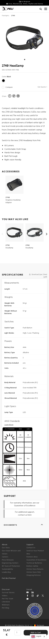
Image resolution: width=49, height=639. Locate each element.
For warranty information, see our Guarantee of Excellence (24, 504)
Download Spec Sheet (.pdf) (38, 275)
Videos (4, 595)
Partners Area (32, 557)
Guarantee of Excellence (36, 560)
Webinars (6, 605)
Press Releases (8, 560)
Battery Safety (32, 566)
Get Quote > (42, 87)
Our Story (6, 547)
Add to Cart (36, 632)
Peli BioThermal (9, 578)
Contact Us (30, 547)
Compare (9, 87)
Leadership (6, 572)
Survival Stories (8, 592)
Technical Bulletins (34, 563)
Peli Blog (5, 608)
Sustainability (7, 569)
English (36, 636)
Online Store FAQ (33, 572)
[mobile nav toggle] (45, 8)
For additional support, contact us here (24, 513)
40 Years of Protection (11, 566)
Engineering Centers (10, 563)
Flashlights (5, 15)
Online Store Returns (34, 569)
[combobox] (38, 636)
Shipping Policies (33, 575)
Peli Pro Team (7, 598)
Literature (6, 601)
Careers (5, 557)
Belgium (38, 625)
